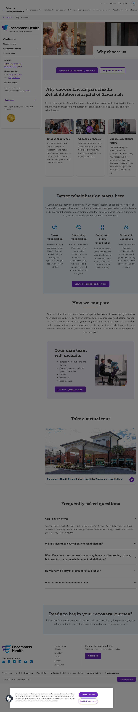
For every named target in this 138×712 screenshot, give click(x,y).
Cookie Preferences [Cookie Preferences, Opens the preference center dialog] (88, 701)
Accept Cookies (88, 694)
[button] (9, 698)
